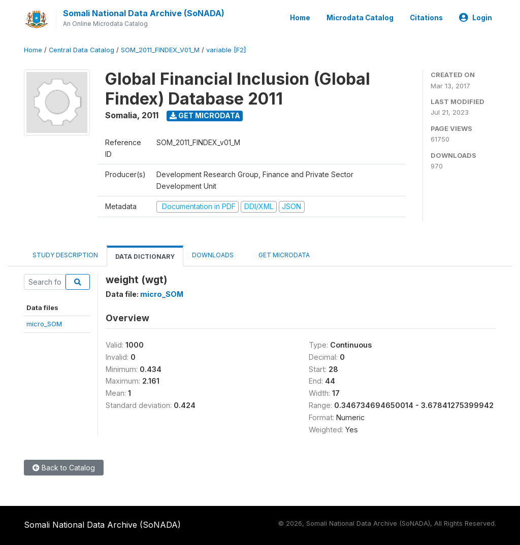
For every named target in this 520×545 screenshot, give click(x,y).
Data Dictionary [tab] (145, 256)
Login (475, 18)
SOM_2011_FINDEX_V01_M (160, 50)
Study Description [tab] (65, 255)
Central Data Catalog (81, 50)
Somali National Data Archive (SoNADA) (143, 13)
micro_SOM (44, 324)
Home (300, 18)
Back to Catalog (63, 467)
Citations (426, 18)
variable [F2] (226, 50)
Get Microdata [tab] (280, 254)
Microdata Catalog (360, 18)
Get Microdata (205, 115)
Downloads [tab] (213, 255)
